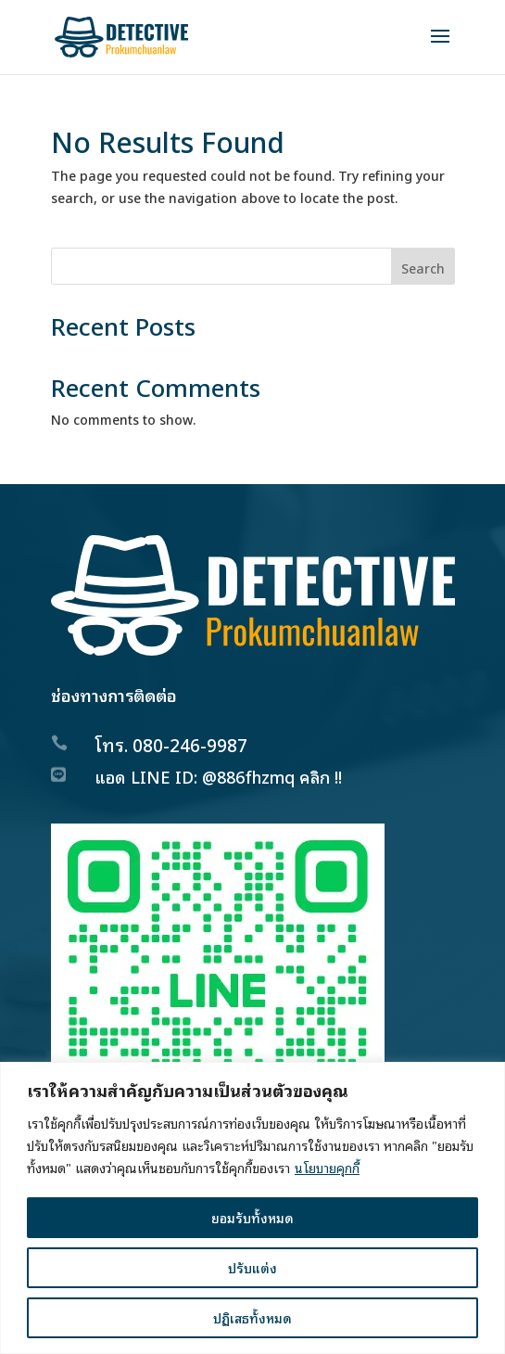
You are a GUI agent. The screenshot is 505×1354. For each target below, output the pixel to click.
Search (423, 267)
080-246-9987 (190, 744)
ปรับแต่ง (252, 1267)
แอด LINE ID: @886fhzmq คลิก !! (218, 775)
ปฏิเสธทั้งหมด (252, 1317)
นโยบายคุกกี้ (327, 1167)
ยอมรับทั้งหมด (252, 1217)
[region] (252, 1208)
